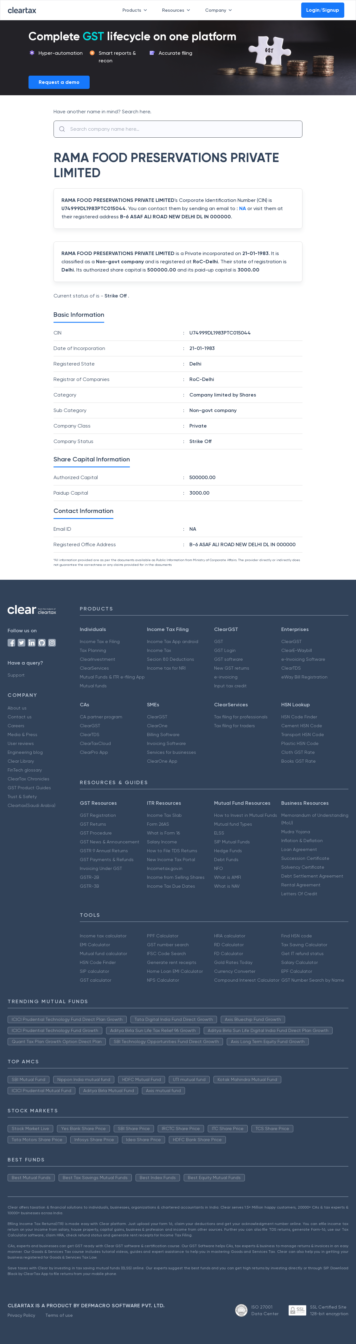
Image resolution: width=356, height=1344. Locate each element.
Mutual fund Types (233, 824)
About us (17, 707)
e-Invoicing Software (303, 659)
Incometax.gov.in (164, 868)
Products (136, 10)
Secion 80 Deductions (170, 659)
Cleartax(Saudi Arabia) (31, 805)
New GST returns (231, 668)
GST (218, 641)
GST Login (225, 650)
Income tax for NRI (166, 668)
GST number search (168, 944)
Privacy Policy (21, 1315)
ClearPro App (94, 752)
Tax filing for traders (234, 725)
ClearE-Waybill (296, 650)
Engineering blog (25, 752)
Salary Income (162, 841)
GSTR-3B (89, 886)
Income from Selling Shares (176, 877)
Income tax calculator (103, 935)
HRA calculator (229, 935)
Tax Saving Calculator (304, 944)
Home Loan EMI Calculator (175, 971)
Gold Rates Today (233, 962)
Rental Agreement (301, 884)
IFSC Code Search (166, 953)
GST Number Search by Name (312, 980)
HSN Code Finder (299, 716)
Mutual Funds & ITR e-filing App (112, 676)
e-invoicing (226, 676)
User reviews (21, 743)
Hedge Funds (228, 850)
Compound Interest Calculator (246, 980)
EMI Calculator (95, 944)
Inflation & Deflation (302, 840)
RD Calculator (229, 944)
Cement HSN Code (301, 725)
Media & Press (22, 734)
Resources (177, 10)
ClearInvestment (97, 659)
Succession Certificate (305, 858)
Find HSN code (296, 935)
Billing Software (163, 734)
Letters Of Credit (299, 893)
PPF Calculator (162, 935)
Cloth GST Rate (298, 752)
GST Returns (93, 824)
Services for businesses (171, 752)
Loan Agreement (299, 849)
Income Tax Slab (164, 815)
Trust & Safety (22, 796)
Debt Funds (226, 859)
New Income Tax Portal (171, 859)
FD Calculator (228, 953)
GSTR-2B (89, 877)
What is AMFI (227, 877)
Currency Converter (234, 971)
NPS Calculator (163, 980)
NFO (218, 868)
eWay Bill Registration (304, 676)
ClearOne (157, 725)
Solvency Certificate (302, 867)
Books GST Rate (298, 761)
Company (219, 10)
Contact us (20, 716)
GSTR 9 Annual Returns (104, 850)
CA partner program (101, 716)
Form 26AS (158, 824)
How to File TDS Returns (172, 850)
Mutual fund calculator (103, 953)
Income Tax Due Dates (171, 886)
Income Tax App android (172, 641)
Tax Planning (93, 650)
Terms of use (59, 1315)
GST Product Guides (29, 787)
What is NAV (227, 886)
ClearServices (94, 668)
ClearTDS (291, 668)
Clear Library (21, 761)
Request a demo (59, 82)
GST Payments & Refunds (107, 859)
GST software (228, 659)
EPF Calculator (296, 971)
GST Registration (98, 815)
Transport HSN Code (302, 734)
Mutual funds (93, 685)
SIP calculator (94, 971)
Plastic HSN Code (300, 743)
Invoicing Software (166, 743)
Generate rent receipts (171, 962)
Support (16, 675)
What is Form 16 (163, 832)
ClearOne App (162, 761)
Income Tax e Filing (100, 641)
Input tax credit (230, 685)
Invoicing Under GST (101, 868)
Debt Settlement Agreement (312, 875)
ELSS (219, 832)
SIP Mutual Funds (232, 841)
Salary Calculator (299, 962)
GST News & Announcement (109, 841)
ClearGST (291, 641)
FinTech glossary (25, 769)
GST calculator (95, 980)
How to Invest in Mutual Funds (245, 815)
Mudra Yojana (295, 831)
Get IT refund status (302, 953)
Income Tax (159, 650)
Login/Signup (322, 10)
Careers (16, 725)
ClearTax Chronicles (28, 778)
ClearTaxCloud (95, 743)
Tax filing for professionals (241, 716)
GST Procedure (96, 832)
